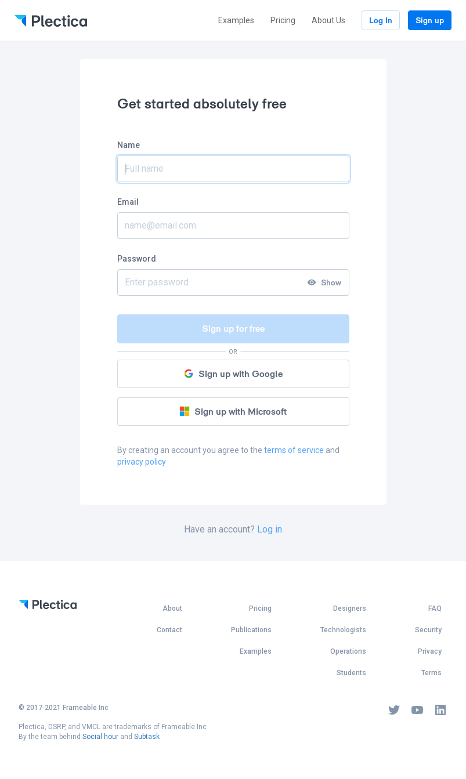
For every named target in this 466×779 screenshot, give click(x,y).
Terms (431, 673)
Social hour (100, 737)
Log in (269, 529)
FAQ (435, 608)
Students (351, 673)
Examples (236, 20)
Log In (380, 20)
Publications (251, 630)
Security (428, 630)
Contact (169, 630)
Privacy (430, 651)
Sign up (430, 20)
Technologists (343, 630)
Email (128, 201)
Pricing (282, 20)
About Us (328, 20)
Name (128, 145)
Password (136, 258)
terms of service (294, 450)
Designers (349, 608)
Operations (348, 651)
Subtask (147, 737)
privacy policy (141, 461)
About (172, 608)
